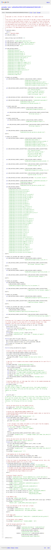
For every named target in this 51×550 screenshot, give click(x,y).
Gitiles (8, 547)
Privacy (12, 547)
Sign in (48, 2)
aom (9, 7)
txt (45, 547)
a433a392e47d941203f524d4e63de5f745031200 (26, 7)
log (34, 12)
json (48, 547)
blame (38, 12)
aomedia (4, 7)
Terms (16, 547)
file (31, 12)
